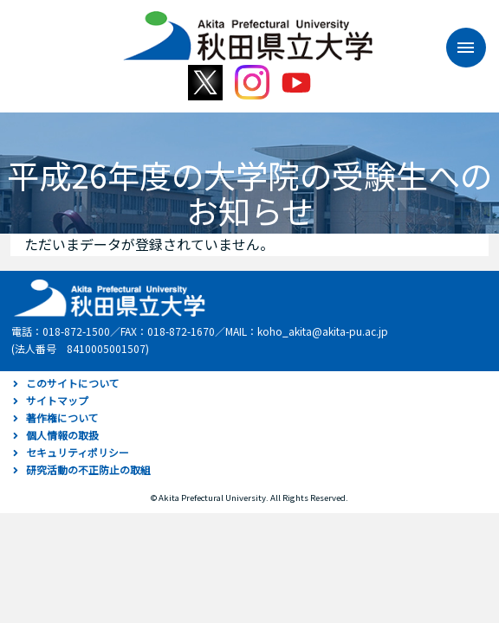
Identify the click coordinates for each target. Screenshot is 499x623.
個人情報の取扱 (62, 434)
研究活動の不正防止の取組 (88, 469)
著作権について (62, 417)
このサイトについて (73, 383)
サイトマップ (57, 400)
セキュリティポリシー (77, 452)
